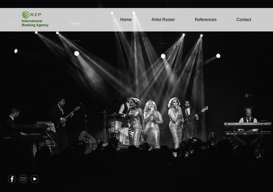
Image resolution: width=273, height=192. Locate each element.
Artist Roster (163, 19)
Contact (243, 19)
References (206, 19)
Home (126, 19)
